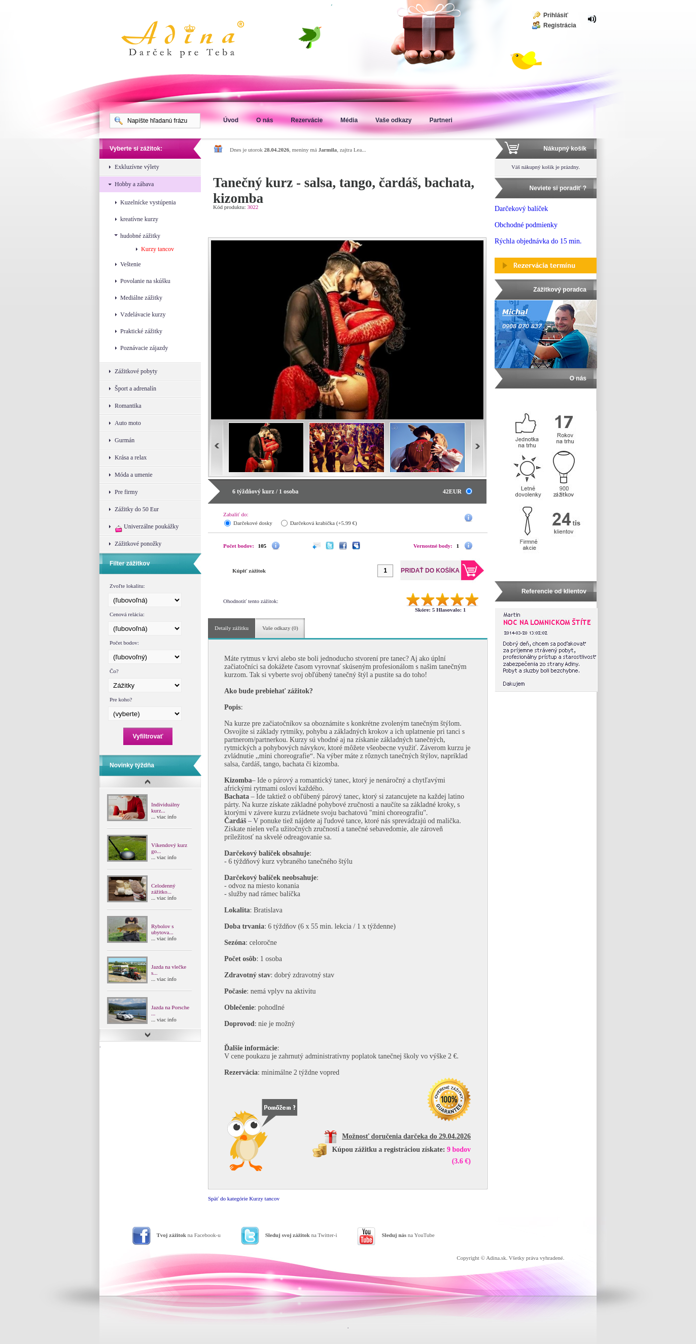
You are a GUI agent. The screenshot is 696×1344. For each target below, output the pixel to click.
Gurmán (124, 440)
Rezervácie (307, 120)
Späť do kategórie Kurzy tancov (244, 1198)
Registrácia (559, 25)
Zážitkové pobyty (136, 371)
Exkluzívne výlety (137, 166)
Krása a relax (131, 457)
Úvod (230, 120)
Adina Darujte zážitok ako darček (191, 40)
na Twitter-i (301, 1235)
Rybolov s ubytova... (162, 929)
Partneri (440, 120)
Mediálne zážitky (141, 297)
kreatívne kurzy (139, 219)
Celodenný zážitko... (163, 888)
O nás (264, 120)
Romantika (128, 405)
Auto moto (128, 423)
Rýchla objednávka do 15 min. (538, 241)
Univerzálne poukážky (147, 528)
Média (349, 120)
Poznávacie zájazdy (144, 347)
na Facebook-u (189, 1235)
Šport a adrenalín (135, 388)
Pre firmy (126, 492)
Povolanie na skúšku (145, 281)
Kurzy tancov (157, 249)
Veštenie (130, 264)
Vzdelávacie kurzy (143, 314)
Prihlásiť (555, 15)
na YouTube (407, 1235)
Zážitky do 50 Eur (137, 509)
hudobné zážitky (140, 235)
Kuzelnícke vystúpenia (148, 202)
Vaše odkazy (393, 120)
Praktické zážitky (141, 331)
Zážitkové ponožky (138, 543)
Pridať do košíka (441, 221)
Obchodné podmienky (526, 225)
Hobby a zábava (134, 184)
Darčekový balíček (521, 209)
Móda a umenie (134, 474)
